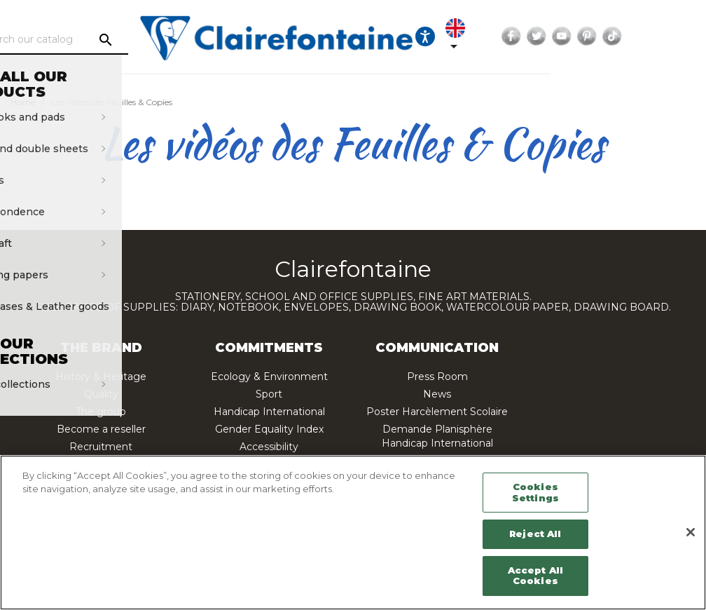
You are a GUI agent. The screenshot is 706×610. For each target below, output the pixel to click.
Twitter (632, 36)
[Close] (690, 532)
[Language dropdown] (549, 36)
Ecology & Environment (269, 376)
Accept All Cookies (535, 575)
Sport (269, 394)
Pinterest (682, 36)
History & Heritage (100, 376)
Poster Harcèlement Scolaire (437, 411)
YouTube (657, 36)
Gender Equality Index (269, 429)
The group (101, 411)
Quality (101, 394)
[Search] (127, 40)
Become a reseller (101, 429)
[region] (353, 532)
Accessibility (269, 446)
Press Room (437, 376)
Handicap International (269, 411)
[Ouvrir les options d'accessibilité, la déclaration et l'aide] (512, 36)
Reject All (535, 533)
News (437, 394)
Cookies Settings (535, 492)
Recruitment (100, 446)
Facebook (606, 36)
